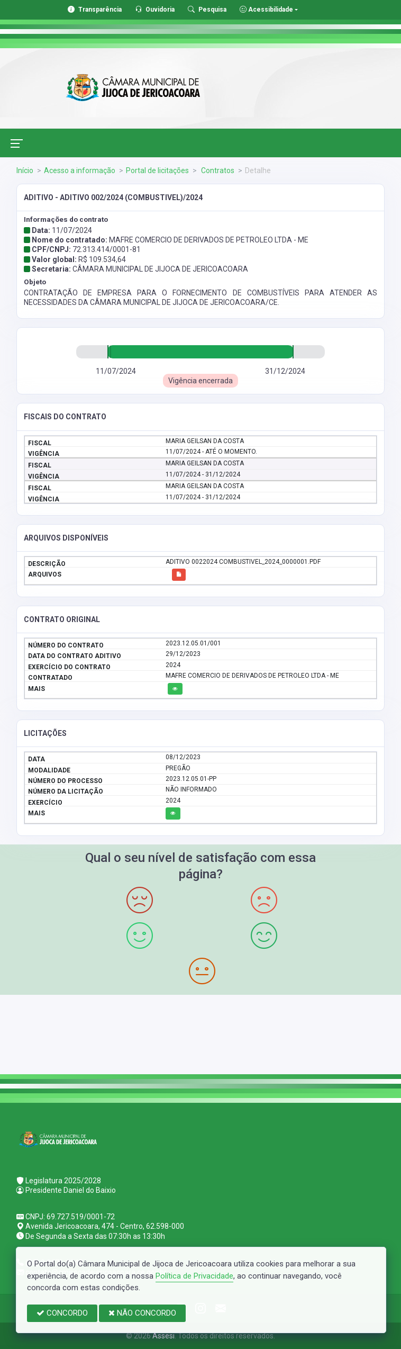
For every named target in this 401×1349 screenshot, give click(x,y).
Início (24, 170)
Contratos (216, 170)
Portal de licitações (157, 170)
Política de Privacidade (194, 1276)
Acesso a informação (79, 170)
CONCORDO (62, 1313)
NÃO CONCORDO (142, 1313)
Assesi (163, 1336)
